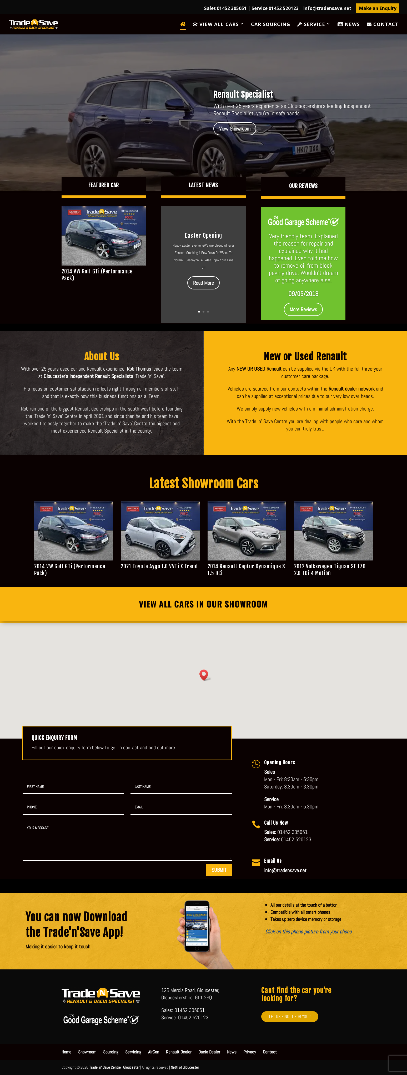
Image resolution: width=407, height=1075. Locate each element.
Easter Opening (203, 235)
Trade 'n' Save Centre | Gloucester (114, 1067)
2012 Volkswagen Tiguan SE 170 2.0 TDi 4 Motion (330, 570)
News (349, 24)
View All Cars (216, 24)
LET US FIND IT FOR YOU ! (289, 1016)
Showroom (87, 1052)
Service (311, 24)
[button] (205, 675)
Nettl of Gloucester (185, 1067)
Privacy (249, 1052)
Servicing (133, 1052)
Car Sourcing (270, 24)
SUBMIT (219, 869)
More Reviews (303, 309)
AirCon (153, 1052)
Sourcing (110, 1052)
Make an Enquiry (377, 8)
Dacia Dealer (209, 1052)
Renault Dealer (179, 1052)
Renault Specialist (243, 95)
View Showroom (234, 128)
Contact (383, 24)
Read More (203, 282)
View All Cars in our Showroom (203, 604)
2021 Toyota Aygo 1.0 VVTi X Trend (159, 566)
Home (66, 1052)
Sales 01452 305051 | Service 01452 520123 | (277, 8)
